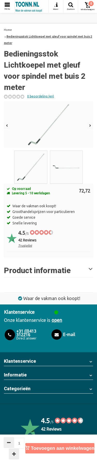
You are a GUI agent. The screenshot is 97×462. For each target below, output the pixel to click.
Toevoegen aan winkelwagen (59, 448)
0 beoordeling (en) (40, 96)
